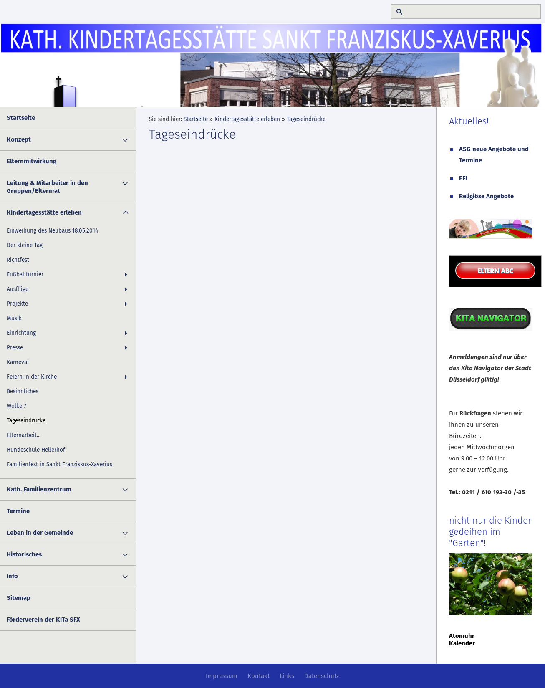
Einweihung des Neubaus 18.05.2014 (52, 230)
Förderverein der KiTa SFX (43, 619)
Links (287, 676)
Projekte (17, 303)
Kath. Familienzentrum (39, 489)
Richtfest (18, 259)
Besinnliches (22, 391)
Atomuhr (461, 636)
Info (12, 576)
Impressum (221, 676)
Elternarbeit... (23, 435)
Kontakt (258, 676)
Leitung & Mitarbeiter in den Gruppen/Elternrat (47, 187)
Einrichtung (21, 332)
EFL (464, 178)
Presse (15, 347)
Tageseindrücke (26, 420)
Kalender (462, 643)
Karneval (18, 362)
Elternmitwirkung (31, 161)
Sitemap (18, 598)
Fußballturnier (25, 274)
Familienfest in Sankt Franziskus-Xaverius (59, 464)
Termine (18, 511)
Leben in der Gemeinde (40, 532)
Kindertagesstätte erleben (44, 212)
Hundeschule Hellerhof (36, 449)
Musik (14, 318)
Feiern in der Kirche (32, 376)
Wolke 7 (16, 406)
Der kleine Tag (25, 245)
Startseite (21, 117)
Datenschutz (321, 676)
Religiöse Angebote (486, 196)
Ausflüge (17, 289)
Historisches (24, 554)
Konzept (19, 139)
